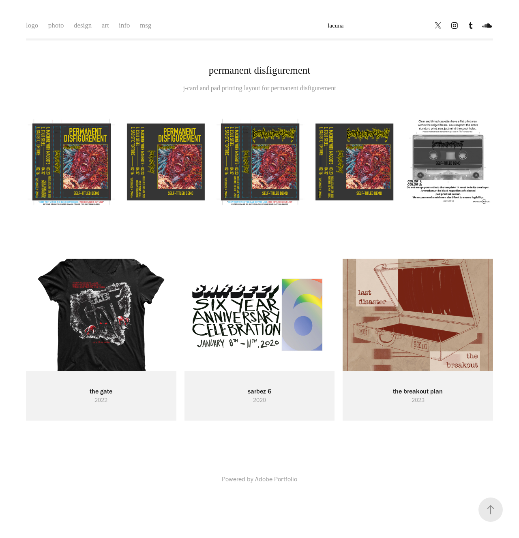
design (83, 25)
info (124, 25)
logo (32, 25)
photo (56, 25)
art (105, 25)
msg (145, 25)
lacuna (335, 25)
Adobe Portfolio (276, 479)
